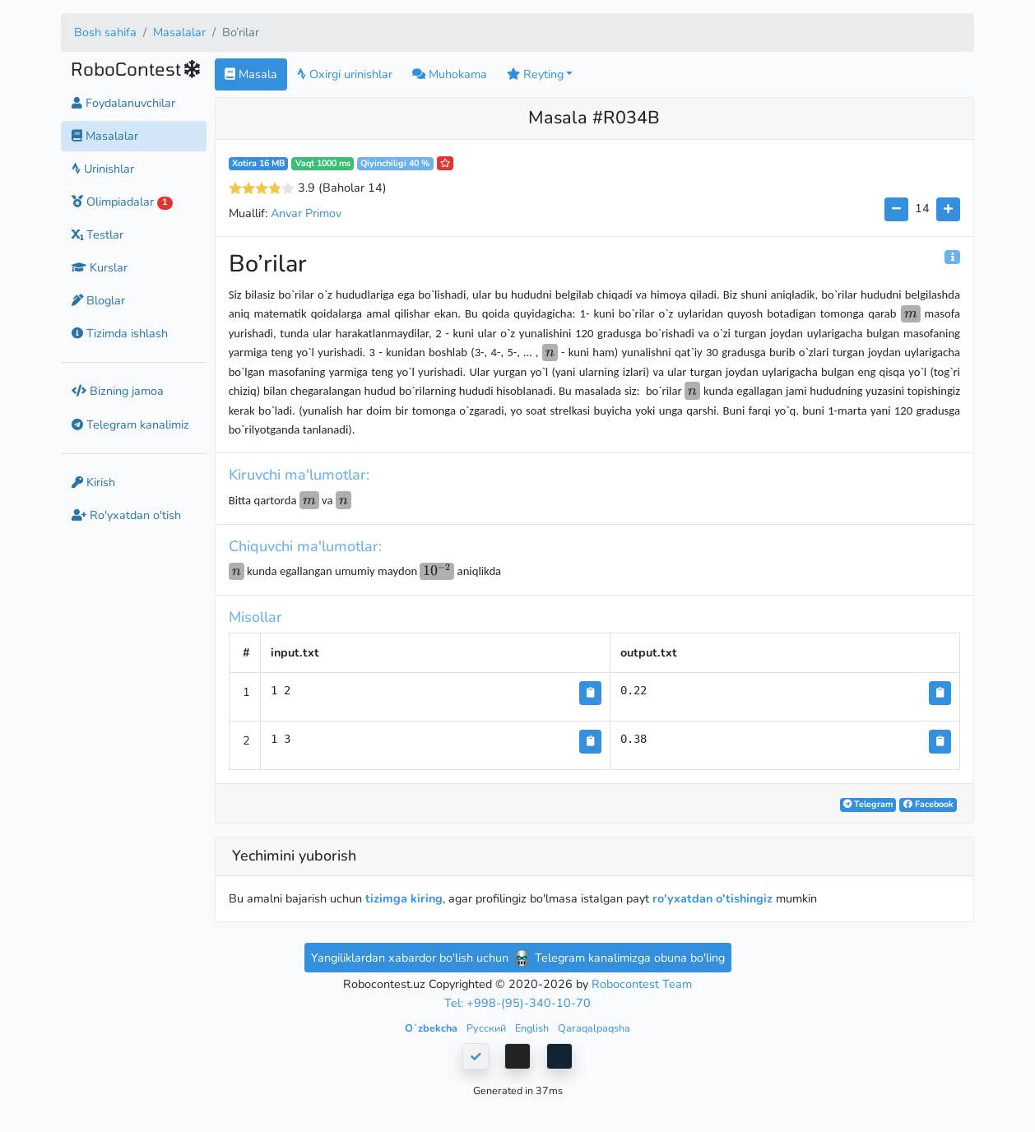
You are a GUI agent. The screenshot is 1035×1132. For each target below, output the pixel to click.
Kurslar (100, 267)
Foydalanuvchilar (123, 103)
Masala (251, 74)
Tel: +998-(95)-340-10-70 (517, 1003)
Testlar (97, 234)
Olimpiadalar (122, 201)
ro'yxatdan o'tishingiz (712, 898)
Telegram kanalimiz (130, 424)
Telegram (868, 804)
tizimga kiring (404, 898)
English (533, 1028)
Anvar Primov (306, 213)
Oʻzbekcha (432, 1028)
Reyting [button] (535, 74)
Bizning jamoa (118, 391)
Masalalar (179, 32)
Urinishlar (103, 168)
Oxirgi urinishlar (344, 74)
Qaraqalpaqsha (594, 1028)
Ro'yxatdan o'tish (126, 515)
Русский (487, 1028)
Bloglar (98, 300)
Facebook (928, 804)
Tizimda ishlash (120, 333)
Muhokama (449, 74)
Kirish (93, 482)
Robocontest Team (642, 984)
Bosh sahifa (105, 32)
